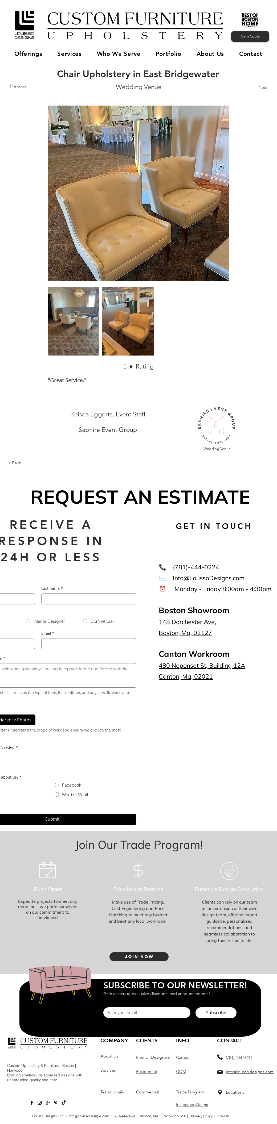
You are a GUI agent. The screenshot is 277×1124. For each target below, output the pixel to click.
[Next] (261, 87)
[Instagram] (39, 1102)
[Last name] (87, 599)
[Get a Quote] (250, 36)
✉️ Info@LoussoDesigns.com (202, 578)
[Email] (87, 643)
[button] (28, 54)
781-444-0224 (125, 1116)
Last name (52, 588)
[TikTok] (63, 1102)
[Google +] (47, 1102)
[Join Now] (139, 956)
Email (47, 633)
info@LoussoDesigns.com (88, 1116)
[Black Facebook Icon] (31, 1102)
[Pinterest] (55, 1102)
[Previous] (18, 86)
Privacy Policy (202, 1116)
